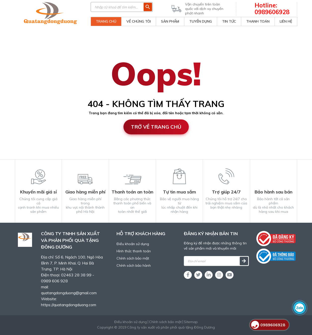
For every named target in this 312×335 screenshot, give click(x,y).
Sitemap (191, 322)
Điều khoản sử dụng (133, 244)
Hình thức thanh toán (134, 251)
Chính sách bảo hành (134, 265)
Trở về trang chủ (156, 127)
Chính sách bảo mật (133, 258)
